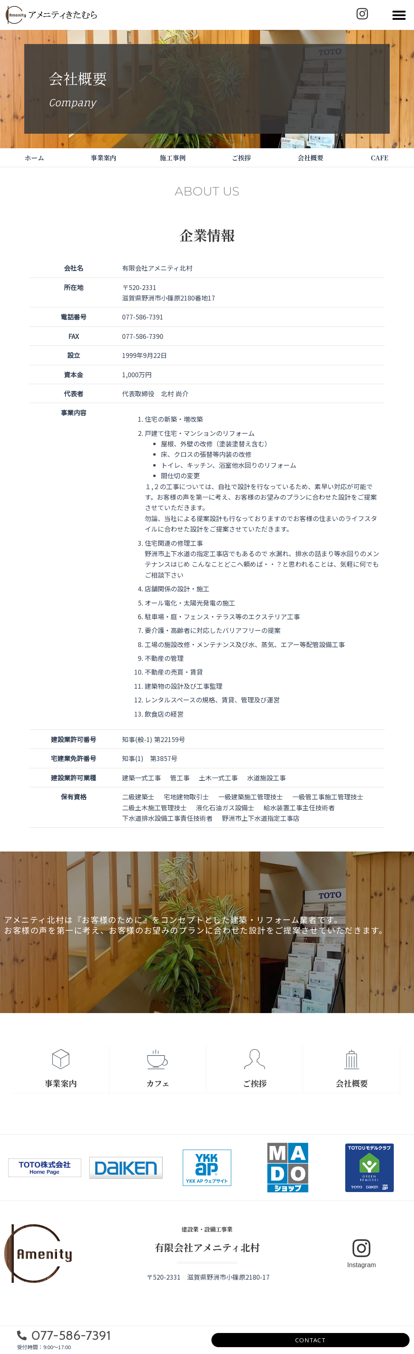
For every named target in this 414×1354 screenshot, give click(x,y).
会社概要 (310, 157)
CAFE (379, 157)
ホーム (34, 157)
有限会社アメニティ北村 (207, 1247)
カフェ (158, 1083)
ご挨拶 (241, 157)
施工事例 (173, 157)
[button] (399, 15)
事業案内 (103, 157)
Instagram (361, 1264)
